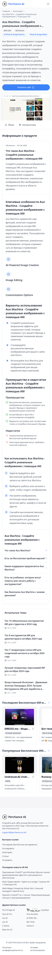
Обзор (9, 124)
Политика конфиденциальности (12, 949)
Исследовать (8, 848)
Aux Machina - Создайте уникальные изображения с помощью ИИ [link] (19, 15)
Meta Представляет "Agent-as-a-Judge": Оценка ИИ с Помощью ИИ (26, 883)
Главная (6, 11)
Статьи (5, 856)
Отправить (7, 860)
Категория (18, 11)
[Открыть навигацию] (48, 4)
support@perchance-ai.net (14, 832)
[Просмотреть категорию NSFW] (8, 781)
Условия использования (37, 949)
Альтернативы (27, 124)
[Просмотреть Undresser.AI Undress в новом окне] (19, 765)
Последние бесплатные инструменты (19, 844)
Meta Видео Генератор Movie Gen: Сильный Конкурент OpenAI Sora (22, 889)
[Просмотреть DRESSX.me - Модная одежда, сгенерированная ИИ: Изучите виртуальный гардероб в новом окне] (19, 717)
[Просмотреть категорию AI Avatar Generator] (13, 733)
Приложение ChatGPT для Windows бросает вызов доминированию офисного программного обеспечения (26, 875)
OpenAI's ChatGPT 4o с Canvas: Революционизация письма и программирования (26, 896)
